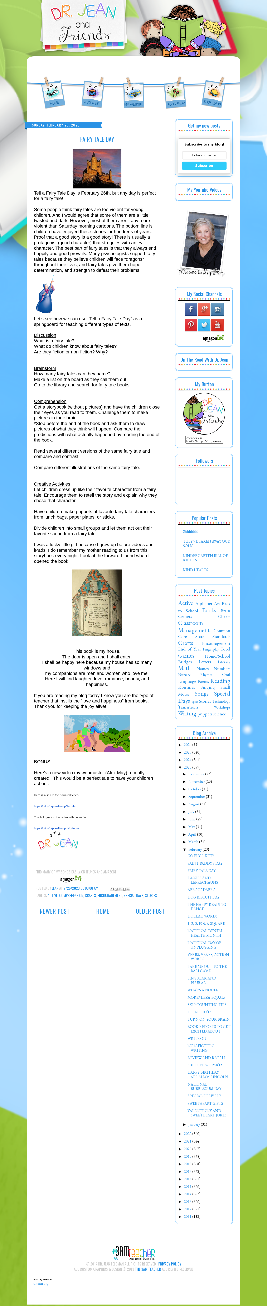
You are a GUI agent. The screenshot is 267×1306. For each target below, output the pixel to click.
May (192, 828)
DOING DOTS (200, 1013)
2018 (188, 1165)
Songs (202, 695)
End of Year (189, 650)
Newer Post (55, 911)
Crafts (90, 895)
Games (186, 657)
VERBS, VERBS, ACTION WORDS (208, 958)
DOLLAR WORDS (203, 917)
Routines (186, 688)
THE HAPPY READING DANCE (207, 908)
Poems (203, 682)
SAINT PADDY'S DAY (205, 864)
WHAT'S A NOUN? (203, 991)
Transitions (188, 708)
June (192, 820)
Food (225, 650)
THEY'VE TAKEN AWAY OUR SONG (206, 544)
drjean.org (41, 1284)
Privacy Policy (169, 1265)
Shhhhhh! (190, 532)
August (194, 805)
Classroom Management (194, 627)
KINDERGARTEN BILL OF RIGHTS (205, 559)
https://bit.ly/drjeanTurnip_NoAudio (56, 828)
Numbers (222, 670)
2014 (188, 1195)
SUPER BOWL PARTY (205, 1066)
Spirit (195, 703)
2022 (188, 1135)
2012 (188, 1210)
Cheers (224, 617)
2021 (188, 1142)
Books (209, 611)
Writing (187, 715)
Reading (220, 682)
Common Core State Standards (204, 634)
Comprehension (71, 895)
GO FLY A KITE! (201, 857)
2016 (188, 1180)
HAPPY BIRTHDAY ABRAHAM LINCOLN (208, 1076)
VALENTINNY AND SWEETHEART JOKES (207, 1114)
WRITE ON (197, 1039)
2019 (188, 1157)
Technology (221, 702)
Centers (185, 617)
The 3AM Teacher (148, 1270)
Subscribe (204, 166)
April (192, 835)
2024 (188, 761)
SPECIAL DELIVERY (204, 1097)
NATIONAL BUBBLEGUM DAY (204, 1087)
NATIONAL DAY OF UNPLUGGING (204, 946)
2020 (188, 1150)
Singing (208, 688)
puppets (205, 715)
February (195, 850)
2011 (188, 1217)
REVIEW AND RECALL (207, 1059)
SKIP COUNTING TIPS (207, 1006)
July (191, 812)
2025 (188, 753)
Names (202, 670)
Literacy (224, 663)
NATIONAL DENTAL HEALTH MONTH (205, 934)
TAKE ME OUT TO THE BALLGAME (207, 970)
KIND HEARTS (195, 571)
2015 (188, 1187)
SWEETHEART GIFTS (205, 1104)
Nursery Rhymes (195, 675)
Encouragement (110, 895)
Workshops (222, 708)
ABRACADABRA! (202, 890)
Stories (151, 895)
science (219, 715)
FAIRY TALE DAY (201, 871)
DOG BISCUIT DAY (203, 898)
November (197, 782)
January (194, 1125)
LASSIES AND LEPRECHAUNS (203, 881)
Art (217, 604)
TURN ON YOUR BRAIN (209, 1020)
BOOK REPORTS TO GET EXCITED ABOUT (209, 1030)
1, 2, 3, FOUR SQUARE (206, 924)
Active (53, 895)
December (196, 775)
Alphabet (203, 604)
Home (103, 911)
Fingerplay (211, 650)
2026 (188, 746)
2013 (188, 1202)
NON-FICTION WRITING (201, 1049)
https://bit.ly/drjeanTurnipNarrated (55, 806)
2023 (188, 768)
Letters (205, 663)
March (193, 843)
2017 (188, 1172)
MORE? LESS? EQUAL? (206, 998)
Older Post (150, 911)
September (197, 797)
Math (184, 669)
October (195, 790)
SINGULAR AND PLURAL (202, 981)
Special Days (133, 895)
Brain (225, 612)
